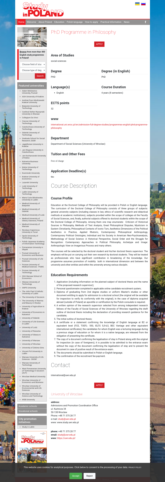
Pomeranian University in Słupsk (32, 248)
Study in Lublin (28, 427)
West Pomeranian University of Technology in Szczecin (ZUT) (34, 370)
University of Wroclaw (31, 344)
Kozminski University (31, 173)
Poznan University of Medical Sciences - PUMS (33, 265)
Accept (75, 476)
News (126, 22)
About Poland (45, 22)
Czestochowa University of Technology (33, 128)
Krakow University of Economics (30, 177)
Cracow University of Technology (30, 122)
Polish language (75, 22)
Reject (89, 476)
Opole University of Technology (30, 237)
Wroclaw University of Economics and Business (32, 381)
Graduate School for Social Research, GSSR (33, 139)
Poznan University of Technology (30, 271)
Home (21, 22)
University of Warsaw (31, 340)
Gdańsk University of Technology (30, 133)
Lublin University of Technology (30, 193)
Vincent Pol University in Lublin (32, 352)
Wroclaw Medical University (33, 376)
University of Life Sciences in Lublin (33, 322)
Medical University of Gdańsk (31, 210)
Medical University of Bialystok (31, 204)
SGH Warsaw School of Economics (32, 277)
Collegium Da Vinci (30, 117)
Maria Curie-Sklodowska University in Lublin (32, 198)
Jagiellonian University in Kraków (32, 145)
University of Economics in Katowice (33, 313)
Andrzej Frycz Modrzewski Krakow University (33, 101)
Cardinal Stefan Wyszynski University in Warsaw (33, 113)
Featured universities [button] (31, 85)
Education (59, 22)
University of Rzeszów (31, 331)
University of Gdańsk (30, 318)
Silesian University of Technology (31, 283)
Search (40, 76)
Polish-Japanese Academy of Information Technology (33, 242)
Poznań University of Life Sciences (32, 260)
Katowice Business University (30, 162)
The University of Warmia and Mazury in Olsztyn (32, 301)
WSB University (28, 399)
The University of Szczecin (33, 297)
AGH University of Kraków (33, 96)
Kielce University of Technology (30, 168)
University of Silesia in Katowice (31, 336)
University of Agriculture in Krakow (33, 307)
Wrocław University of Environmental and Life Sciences (31, 388)
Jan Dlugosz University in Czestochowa (32, 151)
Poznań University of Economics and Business (32, 254)
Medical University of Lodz (33, 215)
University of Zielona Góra (33, 347)
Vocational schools (28, 411)
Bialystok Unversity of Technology (31, 107)
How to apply (91, 22)
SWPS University (29, 288)
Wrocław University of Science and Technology (32, 395)
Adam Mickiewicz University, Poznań (29, 92)
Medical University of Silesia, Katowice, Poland (32, 219)
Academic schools (28, 406)
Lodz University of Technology (29, 187)
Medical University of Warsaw (31, 225)
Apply (99, 44)
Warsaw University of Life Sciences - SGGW (33, 358)
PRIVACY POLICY (134, 467)
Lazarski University (30, 182)
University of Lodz (29, 327)
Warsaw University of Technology (31, 364)
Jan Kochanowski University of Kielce (34, 157)
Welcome (31, 22)
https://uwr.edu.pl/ (66, 438)
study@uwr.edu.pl (67, 419)
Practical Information (110, 22)
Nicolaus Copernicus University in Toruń (31, 231)
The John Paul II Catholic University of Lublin (32, 292)
